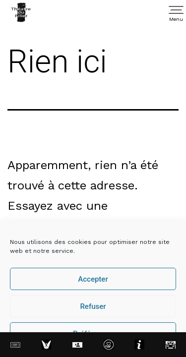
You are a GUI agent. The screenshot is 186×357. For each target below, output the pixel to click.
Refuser (93, 306)
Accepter (93, 279)
